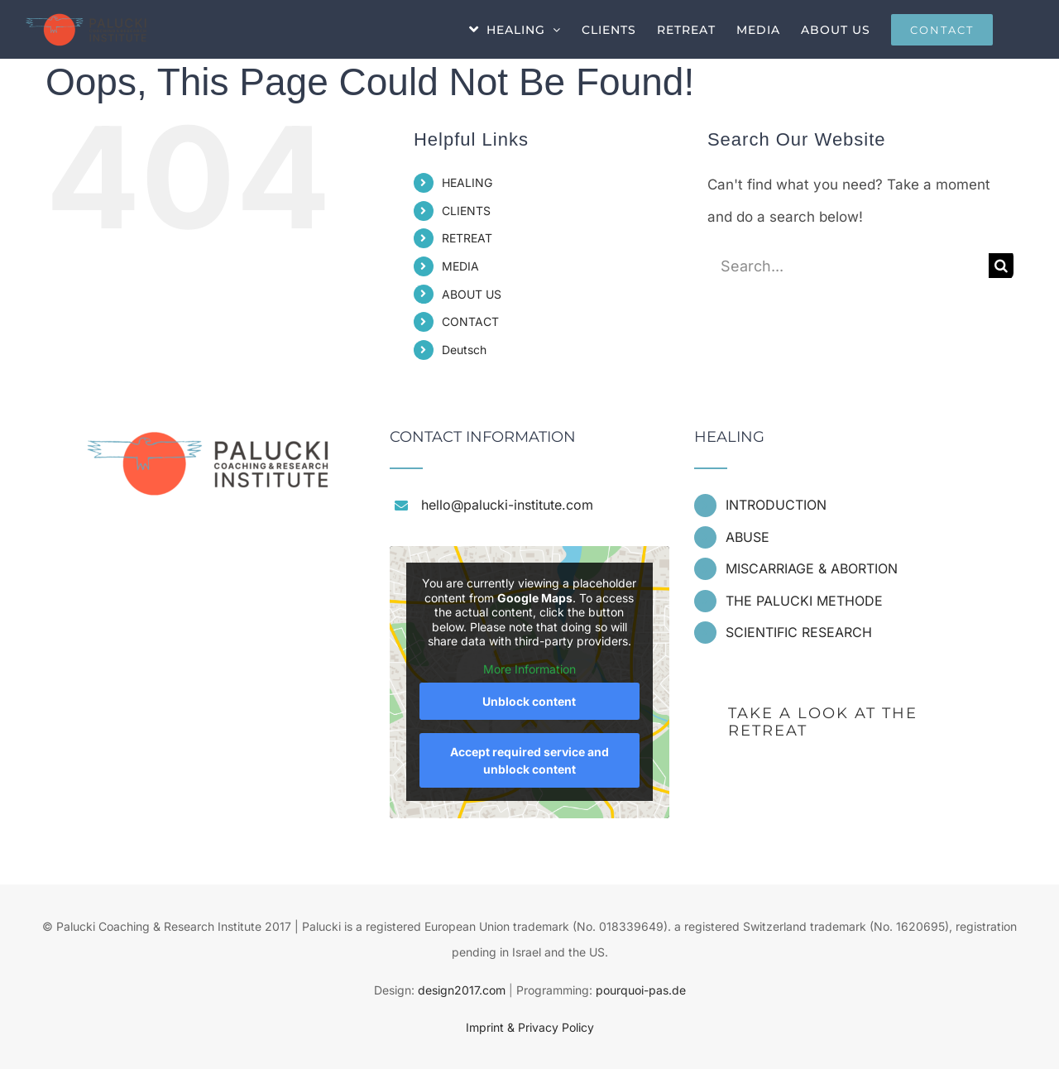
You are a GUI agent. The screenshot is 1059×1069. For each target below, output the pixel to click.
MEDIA (460, 266)
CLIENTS (466, 211)
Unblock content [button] (529, 701)
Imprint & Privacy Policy (530, 1027)
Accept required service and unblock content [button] (529, 760)
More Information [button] (529, 669)
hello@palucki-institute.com (507, 504)
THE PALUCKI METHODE (804, 600)
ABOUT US (471, 294)
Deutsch (464, 350)
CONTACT (470, 321)
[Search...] (848, 265)
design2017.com (462, 990)
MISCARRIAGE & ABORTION (812, 568)
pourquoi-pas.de (641, 990)
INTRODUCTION (776, 504)
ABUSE (747, 537)
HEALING (467, 182)
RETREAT (467, 238)
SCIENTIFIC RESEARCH (799, 632)
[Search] (1001, 265)
